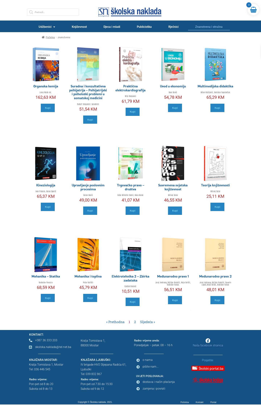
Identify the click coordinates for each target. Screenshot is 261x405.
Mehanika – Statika (46, 276)
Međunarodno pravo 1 (173, 276)
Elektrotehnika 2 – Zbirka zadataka (130, 278)
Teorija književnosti (215, 185)
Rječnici (173, 27)
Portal (213, 402)
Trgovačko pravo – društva (130, 187)
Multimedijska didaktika (215, 86)
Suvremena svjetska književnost (173, 187)
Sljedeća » (147, 322)
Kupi (48, 108)
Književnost (79, 27)
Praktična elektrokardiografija (130, 88)
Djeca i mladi (111, 27)
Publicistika (144, 27)
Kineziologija (45, 185)
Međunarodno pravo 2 (215, 276)
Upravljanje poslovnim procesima (88, 187)
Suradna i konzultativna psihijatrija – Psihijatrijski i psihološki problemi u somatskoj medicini (88, 92)
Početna (185, 402)
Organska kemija (45, 86)
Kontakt (200, 402)
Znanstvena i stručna (209, 27)
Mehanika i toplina (88, 276)
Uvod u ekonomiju (173, 86)
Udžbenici (47, 27)
